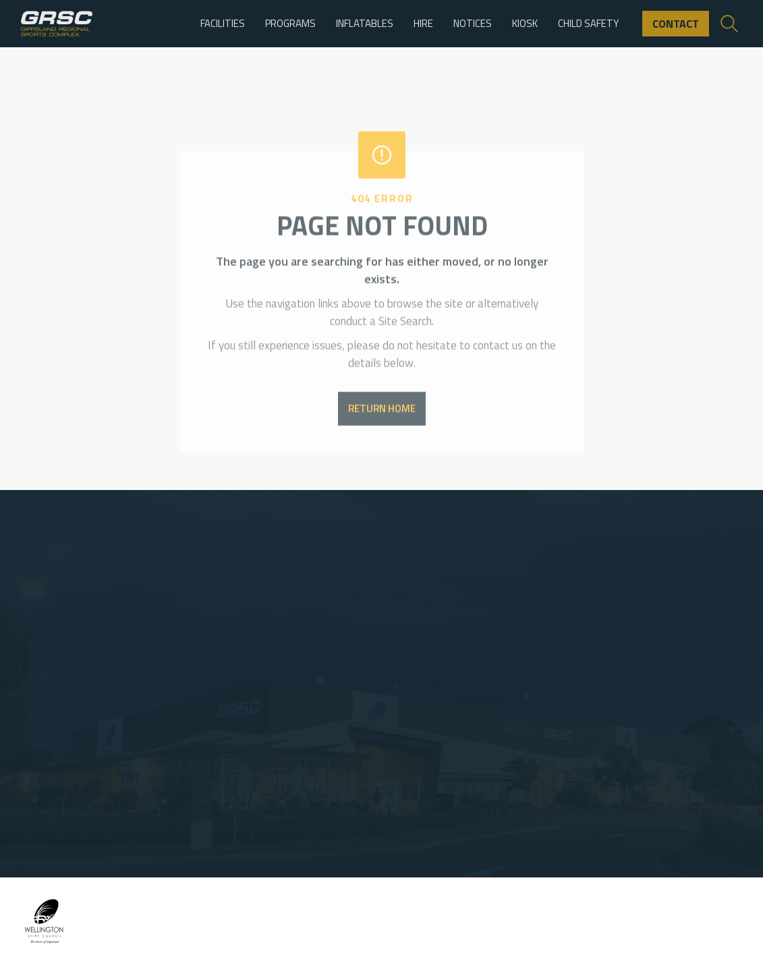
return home (382, 420)
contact (675, 24)
